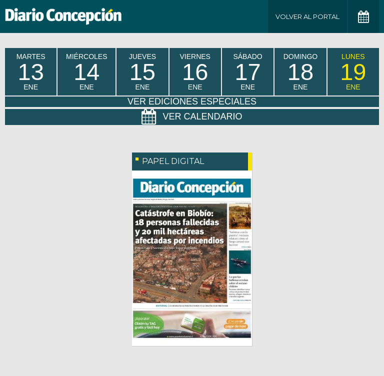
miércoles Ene (86, 71)
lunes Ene (353, 71)
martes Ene (31, 71)
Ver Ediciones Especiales (192, 101)
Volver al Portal (308, 16)
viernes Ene (195, 71)
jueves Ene (142, 71)
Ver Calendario (192, 117)
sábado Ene (247, 71)
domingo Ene (301, 71)
